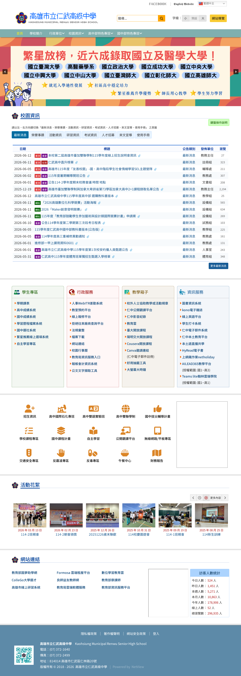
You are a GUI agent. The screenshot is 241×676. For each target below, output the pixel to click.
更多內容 (215, 498)
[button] (5, 71)
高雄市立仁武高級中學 (90, 666)
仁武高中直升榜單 (56, 162)
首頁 (20, 33)
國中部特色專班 (128, 33)
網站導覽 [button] (218, 18)
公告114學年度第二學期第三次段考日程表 (70, 222)
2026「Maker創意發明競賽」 (61, 209)
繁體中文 (206, 4)
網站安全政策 (136, 633)
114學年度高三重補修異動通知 (62, 236)
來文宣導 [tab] (125, 135)
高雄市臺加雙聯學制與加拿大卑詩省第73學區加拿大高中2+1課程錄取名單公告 (99, 189)
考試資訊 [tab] (90, 135)
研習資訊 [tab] (73, 135)
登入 (156, 633)
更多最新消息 (218, 266)
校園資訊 (75, 33)
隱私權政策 (89, 633)
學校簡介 (36, 33)
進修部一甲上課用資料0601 (56, 242)
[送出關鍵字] (161, 18)
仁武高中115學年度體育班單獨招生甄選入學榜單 (75, 256)
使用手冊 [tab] (143, 135)
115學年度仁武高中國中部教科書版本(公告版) (69, 229)
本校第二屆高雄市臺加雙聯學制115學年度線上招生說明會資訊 (87, 155)
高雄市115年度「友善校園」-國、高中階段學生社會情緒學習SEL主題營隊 (95, 168)
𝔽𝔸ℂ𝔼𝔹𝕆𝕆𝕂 (158, 4)
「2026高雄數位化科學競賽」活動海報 (68, 202)
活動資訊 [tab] (55, 135)
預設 (194, 18)
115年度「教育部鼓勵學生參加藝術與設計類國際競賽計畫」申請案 (87, 216)
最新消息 (189, 155)
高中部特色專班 (99, 33)
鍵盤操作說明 (218, 122)
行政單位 (55, 33)
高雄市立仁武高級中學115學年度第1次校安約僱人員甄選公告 (83, 249)
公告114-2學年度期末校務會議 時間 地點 (70, 182)
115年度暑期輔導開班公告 (62, 175)
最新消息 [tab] (20, 135)
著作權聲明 (112, 633)
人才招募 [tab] (108, 135)
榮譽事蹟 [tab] (37, 135)
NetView (138, 666)
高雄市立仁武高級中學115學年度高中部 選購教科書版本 (76, 195)
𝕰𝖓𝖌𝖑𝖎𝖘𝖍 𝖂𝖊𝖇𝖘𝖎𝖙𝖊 (184, 4)
